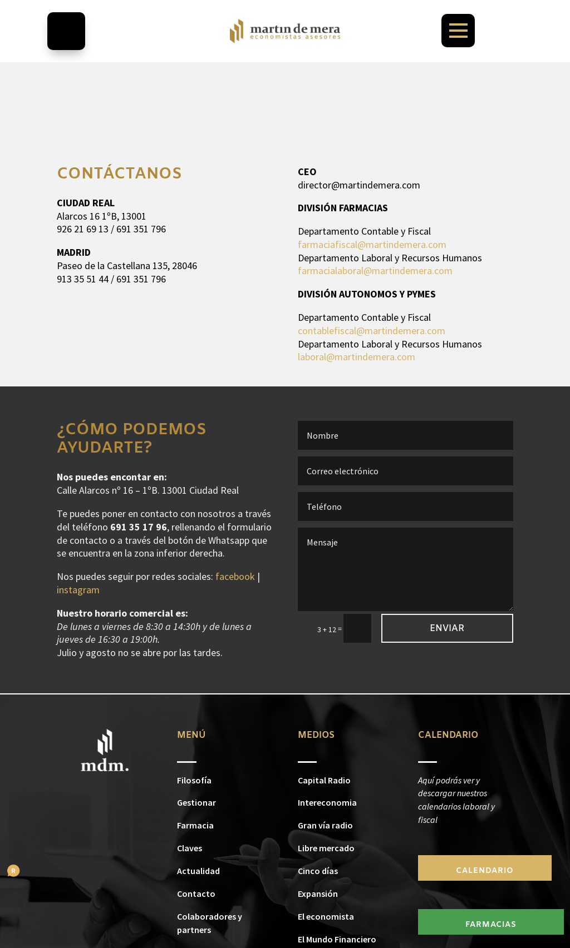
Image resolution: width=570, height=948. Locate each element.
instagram (78, 589)
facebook (235, 576)
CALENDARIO (485, 871)
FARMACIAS (491, 925)
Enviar (447, 628)
